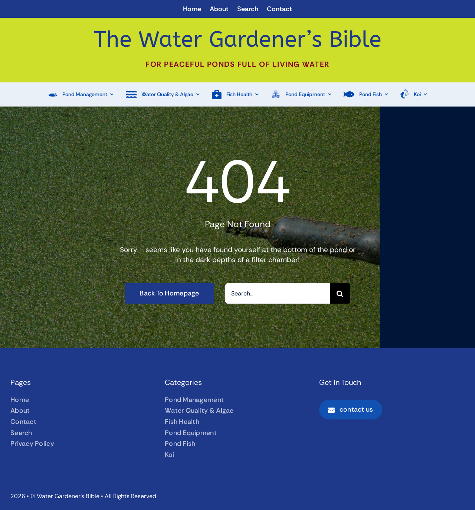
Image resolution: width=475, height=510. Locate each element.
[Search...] (277, 293)
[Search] (340, 293)
